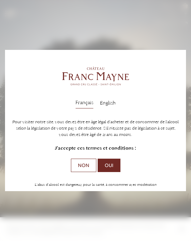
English (108, 103)
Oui (109, 165)
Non (83, 165)
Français (84, 102)
